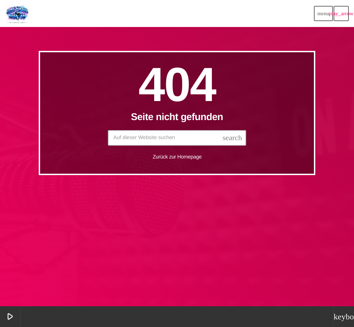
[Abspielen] (341, 13)
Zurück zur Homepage (177, 157)
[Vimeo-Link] (17, 13)
